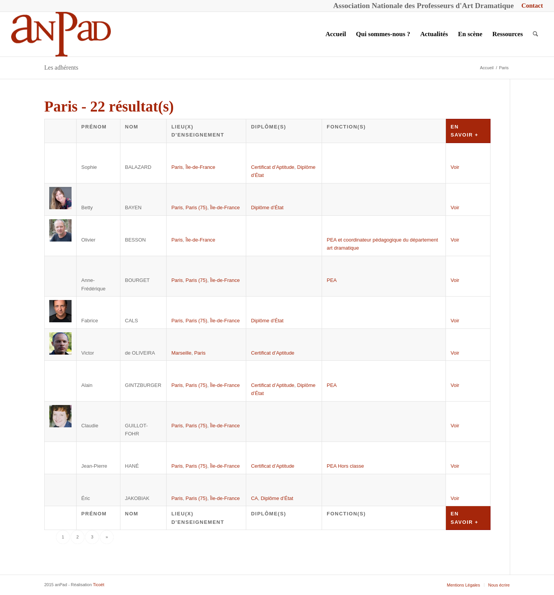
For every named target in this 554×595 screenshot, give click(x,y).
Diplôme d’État (267, 207)
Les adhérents (61, 67)
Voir (455, 167)
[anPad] (61, 34)
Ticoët (98, 584)
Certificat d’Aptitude (272, 167)
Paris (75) (196, 207)
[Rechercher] (535, 34)
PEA (332, 280)
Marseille (181, 353)
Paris (177, 167)
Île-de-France (200, 167)
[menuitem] (530, 6)
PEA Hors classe (345, 466)
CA (254, 498)
